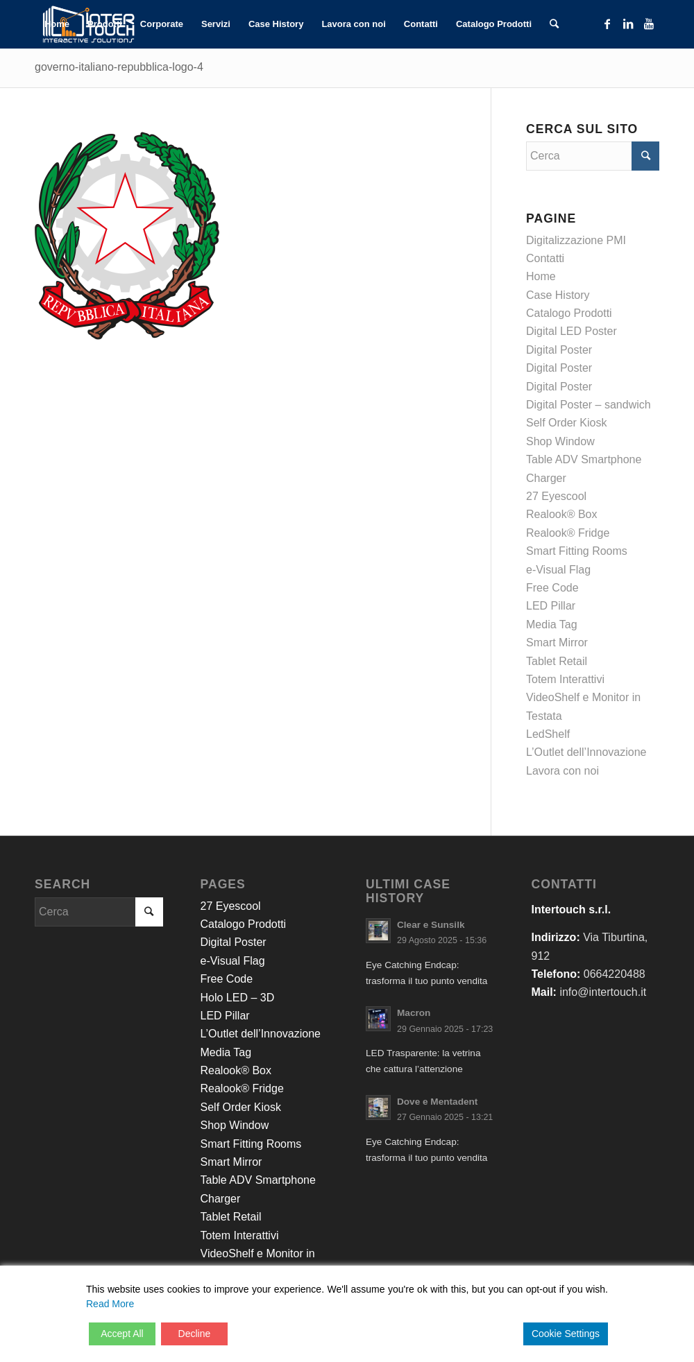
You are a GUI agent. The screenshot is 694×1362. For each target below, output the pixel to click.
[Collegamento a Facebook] (607, 23)
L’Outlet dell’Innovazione (586, 752)
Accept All (122, 1333)
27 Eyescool (556, 496)
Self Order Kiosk (566, 423)
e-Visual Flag (558, 570)
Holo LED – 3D (238, 997)
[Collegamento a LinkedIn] (628, 23)
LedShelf (548, 734)
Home (541, 276)
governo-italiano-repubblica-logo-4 (119, 67)
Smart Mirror (557, 642)
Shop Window (560, 441)
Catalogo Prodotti (569, 313)
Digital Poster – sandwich (588, 405)
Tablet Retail (556, 661)
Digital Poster (559, 350)
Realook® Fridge (567, 533)
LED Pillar (550, 606)
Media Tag (551, 624)
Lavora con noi (562, 771)
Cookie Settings (566, 1333)
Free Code (552, 588)
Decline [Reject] (194, 1333)
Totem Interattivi (565, 679)
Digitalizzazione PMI (576, 240)
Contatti (545, 258)
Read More (110, 1303)
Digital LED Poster (571, 331)
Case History (558, 295)
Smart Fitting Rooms (576, 551)
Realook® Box (562, 514)
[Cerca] (554, 24)
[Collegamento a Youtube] (648, 23)
